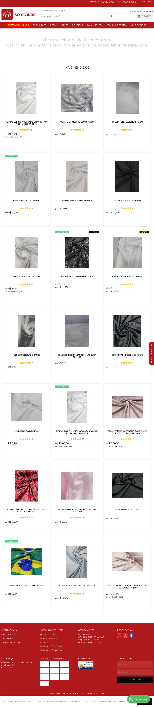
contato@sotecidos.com (89, 642)
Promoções (39, 25)
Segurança (46, 642)
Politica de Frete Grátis (52, 646)
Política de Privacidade (51, 650)
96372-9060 (128, 2)
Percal (54, 25)
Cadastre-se (148, 11)
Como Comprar (48, 634)
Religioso (77, 25)
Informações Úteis (51, 630)
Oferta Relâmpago (18, 25)
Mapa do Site (9, 638)
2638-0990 (108, 2)
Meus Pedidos (138, 25)
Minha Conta (135, 11)
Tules (65, 25)
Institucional (9, 630)
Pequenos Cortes (116, 25)
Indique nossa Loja (11, 642)
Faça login (60, 11)
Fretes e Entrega (49, 638)
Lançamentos (95, 25)
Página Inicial (9, 634)
